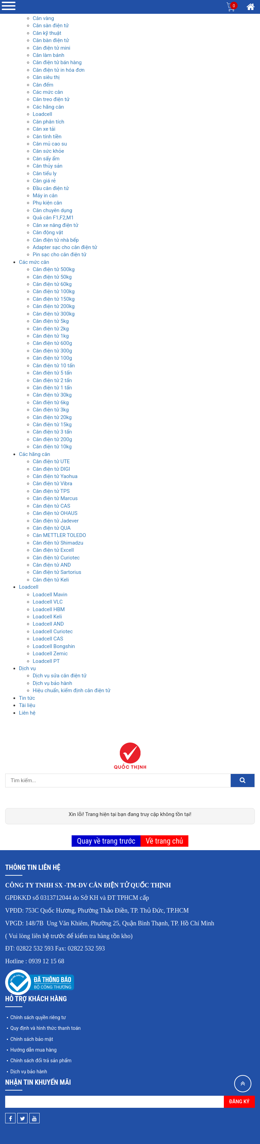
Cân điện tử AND (52, 565)
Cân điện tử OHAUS (55, 513)
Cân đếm (43, 85)
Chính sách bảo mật (31, 1039)
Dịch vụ (27, 668)
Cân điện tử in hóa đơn (59, 70)
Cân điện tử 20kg (52, 417)
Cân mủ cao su (50, 144)
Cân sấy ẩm (46, 159)
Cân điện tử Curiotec (56, 558)
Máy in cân (45, 195)
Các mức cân (48, 92)
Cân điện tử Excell (53, 550)
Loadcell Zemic (50, 653)
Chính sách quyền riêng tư (38, 1017)
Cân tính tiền (47, 136)
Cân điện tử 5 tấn (52, 373)
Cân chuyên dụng (52, 210)
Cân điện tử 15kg (52, 424)
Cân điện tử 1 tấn (52, 388)
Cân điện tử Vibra (52, 483)
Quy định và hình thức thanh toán (45, 1028)
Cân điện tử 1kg (51, 336)
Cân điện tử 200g (52, 439)
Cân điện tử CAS (51, 506)
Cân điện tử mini (51, 48)
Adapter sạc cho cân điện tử (65, 247)
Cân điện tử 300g (52, 351)
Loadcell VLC (48, 602)
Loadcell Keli (47, 617)
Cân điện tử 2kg (51, 329)
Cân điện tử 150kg (54, 299)
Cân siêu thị (46, 77)
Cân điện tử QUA (52, 528)
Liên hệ (27, 713)
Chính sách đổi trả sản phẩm (40, 1060)
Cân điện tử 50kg (52, 277)
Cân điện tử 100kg (54, 291)
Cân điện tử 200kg (54, 306)
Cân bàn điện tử (51, 40)
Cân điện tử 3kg (51, 410)
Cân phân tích (48, 122)
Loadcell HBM (49, 609)
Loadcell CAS (48, 639)
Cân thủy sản (47, 166)
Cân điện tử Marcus (55, 498)
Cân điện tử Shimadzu (58, 543)
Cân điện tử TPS (51, 491)
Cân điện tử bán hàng (57, 62)
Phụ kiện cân (47, 203)
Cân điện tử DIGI (51, 469)
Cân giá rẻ (44, 181)
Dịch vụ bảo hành (52, 683)
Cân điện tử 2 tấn (52, 380)
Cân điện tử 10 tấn (54, 365)
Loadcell (42, 114)
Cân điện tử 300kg (54, 314)
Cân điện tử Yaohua (55, 476)
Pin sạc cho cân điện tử (59, 254)
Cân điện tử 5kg (51, 321)
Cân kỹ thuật (47, 33)
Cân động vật (48, 232)
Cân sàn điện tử (51, 25)
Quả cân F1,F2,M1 (53, 218)
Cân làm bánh (48, 55)
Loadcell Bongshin (54, 646)
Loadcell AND (48, 624)
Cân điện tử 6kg (51, 402)
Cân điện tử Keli (51, 580)
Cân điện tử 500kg (54, 269)
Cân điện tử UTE (51, 461)
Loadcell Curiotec (53, 631)
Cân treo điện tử (51, 99)
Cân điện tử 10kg (52, 447)
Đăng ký (239, 1101)
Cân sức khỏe (48, 151)
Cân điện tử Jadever (56, 521)
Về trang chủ (164, 841)
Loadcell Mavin (50, 594)
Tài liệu (27, 705)
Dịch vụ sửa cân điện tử (59, 676)
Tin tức (27, 698)
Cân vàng (43, 18)
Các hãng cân (48, 107)
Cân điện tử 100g (52, 358)
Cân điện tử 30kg (52, 395)
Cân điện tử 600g (52, 343)
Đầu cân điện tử (51, 188)
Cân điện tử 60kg (52, 284)
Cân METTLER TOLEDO (59, 535)
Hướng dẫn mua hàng (33, 1050)
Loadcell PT (46, 661)
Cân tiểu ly (44, 173)
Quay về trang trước (106, 841)
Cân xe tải (44, 129)
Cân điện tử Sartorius (57, 572)
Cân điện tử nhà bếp (56, 240)
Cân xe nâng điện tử (56, 225)
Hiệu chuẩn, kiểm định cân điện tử (72, 690)
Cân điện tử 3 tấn (52, 432)
